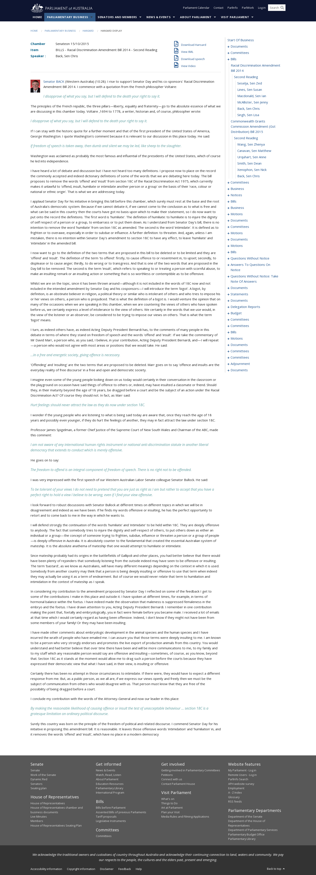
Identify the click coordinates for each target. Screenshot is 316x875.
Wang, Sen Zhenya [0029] (251, 144)
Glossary (234, 797)
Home (37, 17)
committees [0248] (240, 357)
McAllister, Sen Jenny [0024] (252, 102)
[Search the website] (276, 8)
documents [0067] (239, 220)
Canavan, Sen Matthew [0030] (254, 151)
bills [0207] (233, 332)
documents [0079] (239, 239)
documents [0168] (239, 288)
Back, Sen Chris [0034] (248, 176)
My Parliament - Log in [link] (242, 770)
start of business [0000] (241, 40)
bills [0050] (233, 201)
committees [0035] (240, 182)
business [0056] (237, 208)
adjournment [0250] (240, 364)
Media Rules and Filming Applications (185, 817)
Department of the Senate (245, 817)
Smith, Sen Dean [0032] (249, 163)
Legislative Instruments (111, 821)
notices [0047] (236, 195)
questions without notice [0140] (250, 258)
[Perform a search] (282, 8)
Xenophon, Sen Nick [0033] (252, 170)
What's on (167, 799)
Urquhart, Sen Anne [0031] (251, 157)
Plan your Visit (170, 812)
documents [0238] (239, 345)
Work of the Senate (43, 775)
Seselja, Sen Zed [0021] (249, 83)
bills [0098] (233, 252)
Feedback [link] (124, 869)
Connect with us (171, 779)
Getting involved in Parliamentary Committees (190, 770)
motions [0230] (237, 338)
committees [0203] (240, 326)
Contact (218, 8)
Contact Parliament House (178, 784)
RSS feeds (235, 802)
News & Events (158, 17)
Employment (236, 788)
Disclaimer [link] (107, 869)
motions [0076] (237, 233)
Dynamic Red (39, 779)
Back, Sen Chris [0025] (248, 109)
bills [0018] (233, 59)
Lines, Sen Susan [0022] (249, 90)
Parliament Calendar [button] (196, 8)
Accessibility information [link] (46, 869)
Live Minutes (39, 817)
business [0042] (237, 189)
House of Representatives (48, 803)
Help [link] (139, 869)
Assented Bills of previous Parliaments (121, 812)
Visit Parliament (235, 17)
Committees (104, 836)
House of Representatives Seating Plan (56, 826)
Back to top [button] (276, 869)
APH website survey (241, 784)
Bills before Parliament (111, 808)
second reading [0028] (246, 138)
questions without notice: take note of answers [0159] (254, 279)
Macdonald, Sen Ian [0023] (251, 96)
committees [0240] (240, 351)
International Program (110, 793)
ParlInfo (233, 8)
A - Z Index (235, 793)
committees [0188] (240, 319)
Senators (36, 784)
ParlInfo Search (238, 779)
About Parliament (195, 17)
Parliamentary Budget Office (246, 834)
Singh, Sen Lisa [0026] (248, 115)
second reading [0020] (246, 77)
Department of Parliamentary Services (253, 830)
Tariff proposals (106, 817)
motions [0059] (237, 214)
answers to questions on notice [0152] (250, 267)
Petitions (167, 775)
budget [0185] (236, 313)
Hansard (88, 31)
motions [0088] (237, 246)
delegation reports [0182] (245, 307)
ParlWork (248, 8)
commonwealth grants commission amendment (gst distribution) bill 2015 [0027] (253, 126)
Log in (262, 8)
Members (37, 821)
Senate (35, 770)
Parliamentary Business (67, 17)
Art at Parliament (172, 808)
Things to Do (169, 803)
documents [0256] (239, 370)
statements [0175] (239, 294)
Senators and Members (117, 17)
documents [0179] (239, 300)
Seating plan (39, 788)
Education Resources (110, 784)
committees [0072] (240, 227)
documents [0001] (239, 46)
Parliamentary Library (109, 788)
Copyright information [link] (81, 869)
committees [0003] (240, 53)
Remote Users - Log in (242, 775)
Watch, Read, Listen (108, 775)
